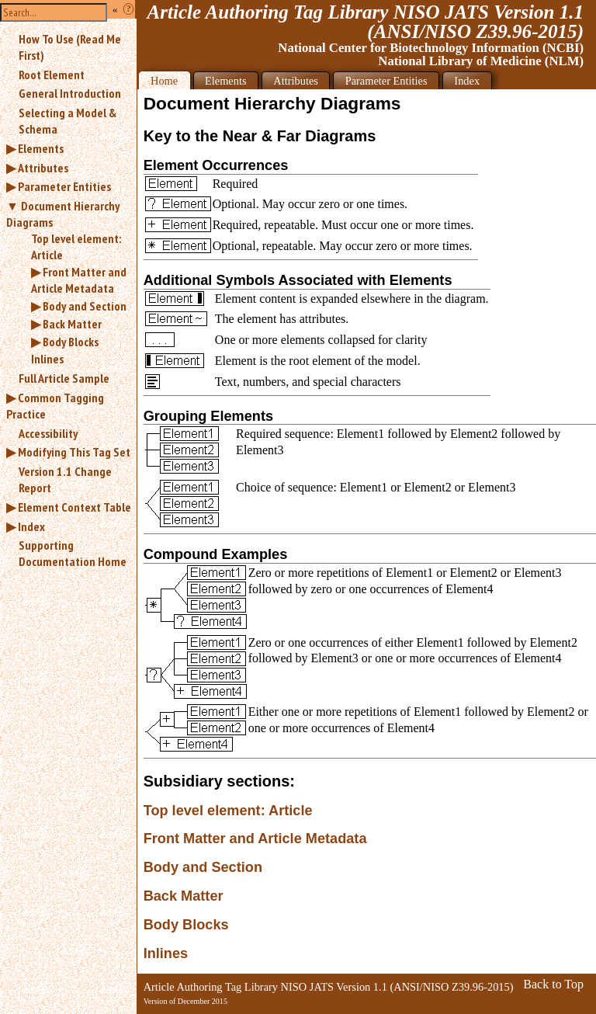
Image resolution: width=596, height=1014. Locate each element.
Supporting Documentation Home (72, 553)
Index (31, 526)
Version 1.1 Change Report (65, 479)
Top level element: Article (76, 246)
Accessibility (48, 433)
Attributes (43, 167)
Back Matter (72, 324)
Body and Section (84, 306)
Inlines (47, 358)
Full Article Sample (64, 378)
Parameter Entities (64, 186)
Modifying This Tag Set (74, 452)
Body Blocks (71, 341)
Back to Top (553, 984)
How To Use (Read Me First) (70, 47)
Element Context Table (74, 507)
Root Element (52, 74)
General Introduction (70, 93)
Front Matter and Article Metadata (78, 280)
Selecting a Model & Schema (67, 121)
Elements (41, 148)
